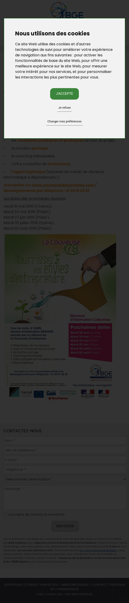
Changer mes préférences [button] (64, 121)
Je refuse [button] (64, 107)
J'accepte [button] (64, 94)
